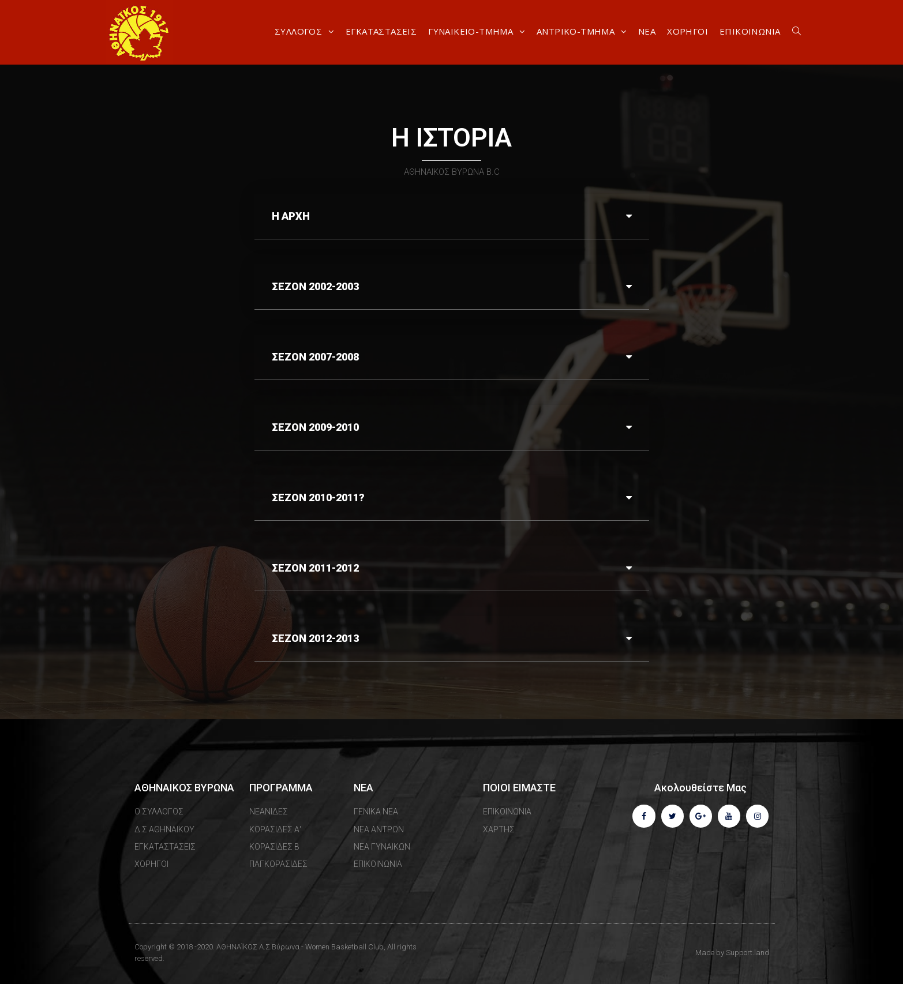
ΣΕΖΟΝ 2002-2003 (315, 286)
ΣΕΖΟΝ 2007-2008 (315, 357)
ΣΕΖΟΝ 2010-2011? (318, 497)
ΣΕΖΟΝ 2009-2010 (315, 427)
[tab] (451, 216)
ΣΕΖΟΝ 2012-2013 (315, 638)
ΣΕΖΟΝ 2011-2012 (315, 568)
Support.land (747, 952)
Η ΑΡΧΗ (291, 216)
